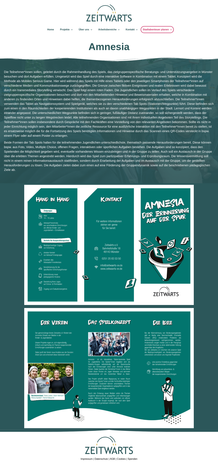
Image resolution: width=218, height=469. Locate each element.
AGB (113, 459)
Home (50, 29)
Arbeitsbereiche (109, 29)
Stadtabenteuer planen (157, 29)
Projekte (66, 29)
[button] (6, 462)
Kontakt (132, 29)
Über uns (85, 29)
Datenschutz (101, 459)
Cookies (121, 459)
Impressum (86, 459)
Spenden (132, 459)
